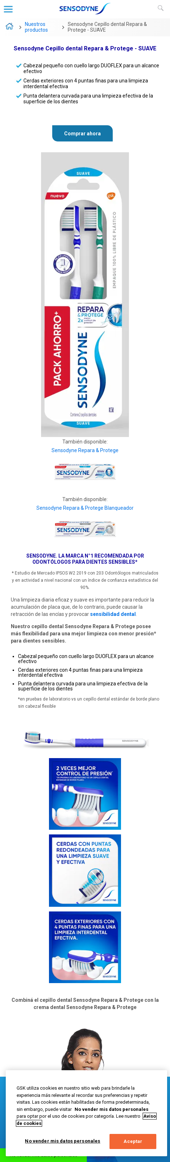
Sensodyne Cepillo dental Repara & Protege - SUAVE (107, 27)
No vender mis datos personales (62, 1141)
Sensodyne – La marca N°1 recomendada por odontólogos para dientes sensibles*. (9, 27)
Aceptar (133, 1141)
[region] (86, 1113)
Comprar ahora (82, 133)
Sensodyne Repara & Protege (85, 450)
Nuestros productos (36, 27)
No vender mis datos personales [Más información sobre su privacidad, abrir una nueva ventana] (111, 1109)
